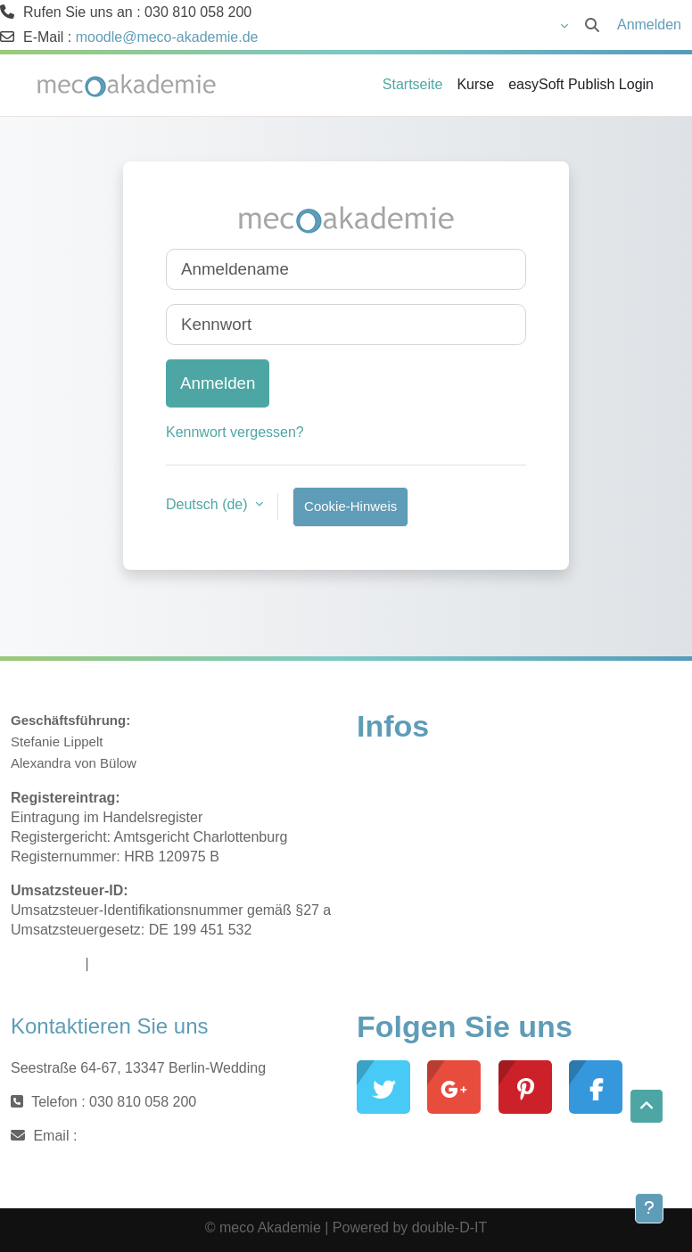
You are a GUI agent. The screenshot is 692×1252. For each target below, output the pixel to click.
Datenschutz (132, 963)
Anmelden (649, 24)
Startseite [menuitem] (413, 84)
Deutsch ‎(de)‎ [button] (208, 504)
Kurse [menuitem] (475, 84)
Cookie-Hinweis (350, 506)
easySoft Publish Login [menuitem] (581, 84)
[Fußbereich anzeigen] (649, 1208)
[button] (513, 25)
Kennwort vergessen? (235, 432)
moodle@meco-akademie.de (167, 37)
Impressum (46, 963)
